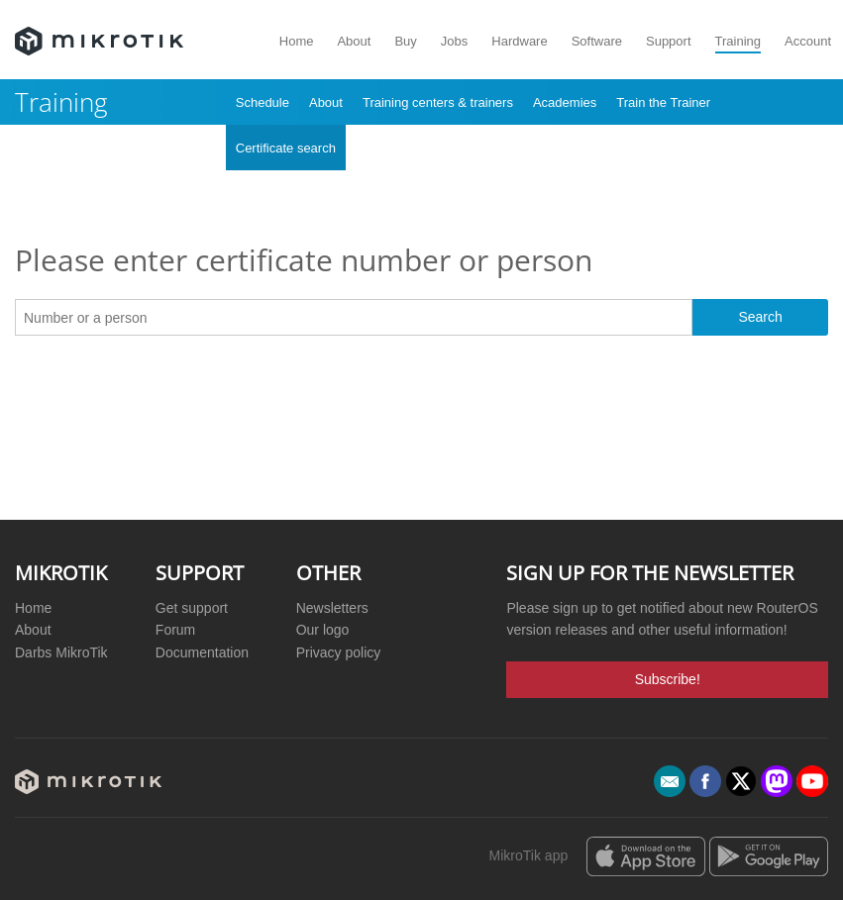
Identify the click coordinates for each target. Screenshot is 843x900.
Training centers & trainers (438, 102)
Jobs (454, 41)
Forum (175, 630)
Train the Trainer (663, 102)
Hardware (519, 41)
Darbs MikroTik (61, 652)
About (353, 41)
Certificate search (286, 148)
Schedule (262, 102)
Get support (192, 608)
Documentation (202, 652)
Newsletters (332, 608)
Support (668, 41)
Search (760, 317)
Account (808, 41)
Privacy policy (338, 652)
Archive (377, 148)
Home (296, 41)
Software (597, 41)
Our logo (323, 630)
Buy (405, 41)
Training (738, 41)
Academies (564, 102)
